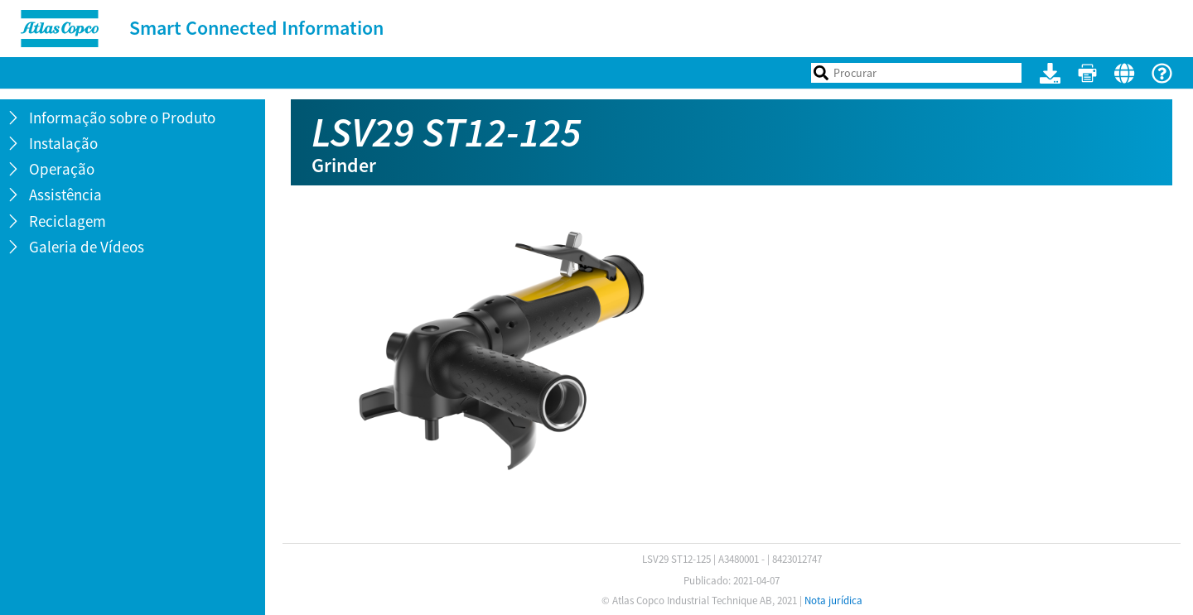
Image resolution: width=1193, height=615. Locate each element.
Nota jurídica (833, 600)
